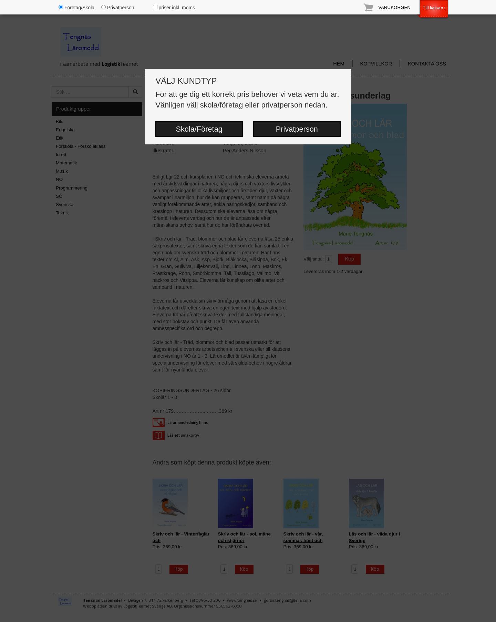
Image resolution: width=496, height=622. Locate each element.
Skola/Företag (199, 129)
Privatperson (297, 129)
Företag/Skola (76, 7)
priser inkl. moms (174, 7)
